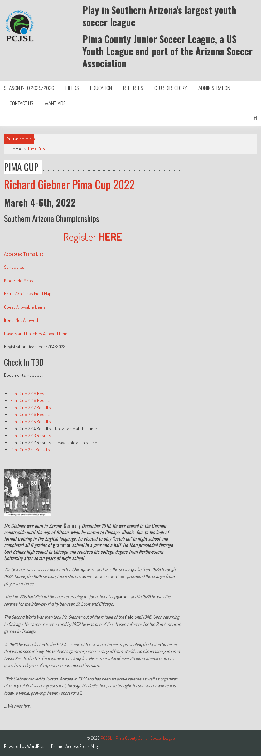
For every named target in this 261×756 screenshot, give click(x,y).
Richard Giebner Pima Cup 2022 (69, 184)
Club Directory (170, 88)
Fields (72, 88)
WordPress (38, 746)
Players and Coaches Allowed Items (37, 333)
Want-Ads (55, 103)
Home (15, 149)
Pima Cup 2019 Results (30, 393)
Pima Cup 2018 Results (30, 400)
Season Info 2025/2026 (29, 88)
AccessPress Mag (81, 746)
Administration (214, 88)
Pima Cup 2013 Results (30, 436)
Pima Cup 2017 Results (30, 407)
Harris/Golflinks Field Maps (29, 294)
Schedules (14, 267)
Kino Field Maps (18, 280)
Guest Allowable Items (25, 307)
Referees (133, 88)
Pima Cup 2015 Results (30, 422)
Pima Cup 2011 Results (30, 450)
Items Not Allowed (21, 320)
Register (92, 236)
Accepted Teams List (23, 254)
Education (101, 88)
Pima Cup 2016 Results (30, 414)
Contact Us (21, 103)
